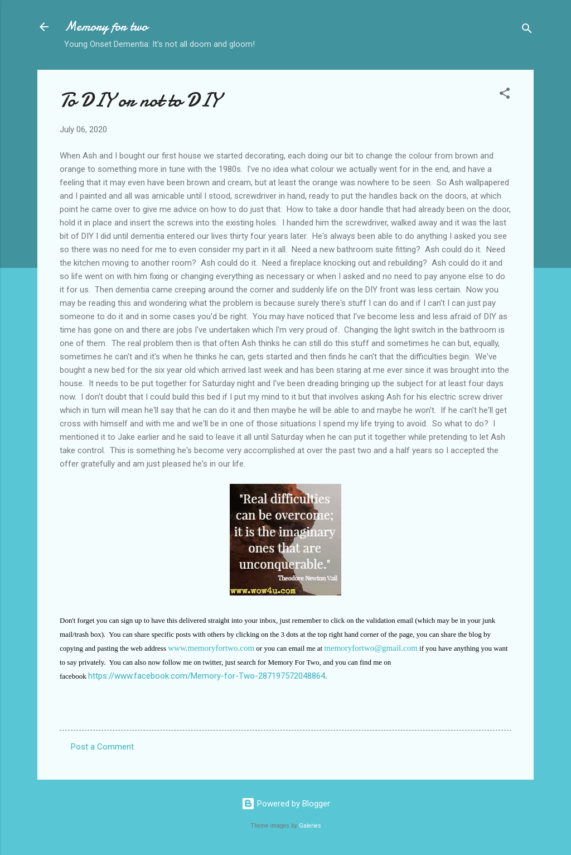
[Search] (527, 30)
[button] (504, 95)
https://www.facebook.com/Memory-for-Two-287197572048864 (206, 676)
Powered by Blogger (285, 804)
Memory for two (106, 26)
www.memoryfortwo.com (211, 647)
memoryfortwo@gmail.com (371, 647)
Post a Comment (102, 747)
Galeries (310, 825)
